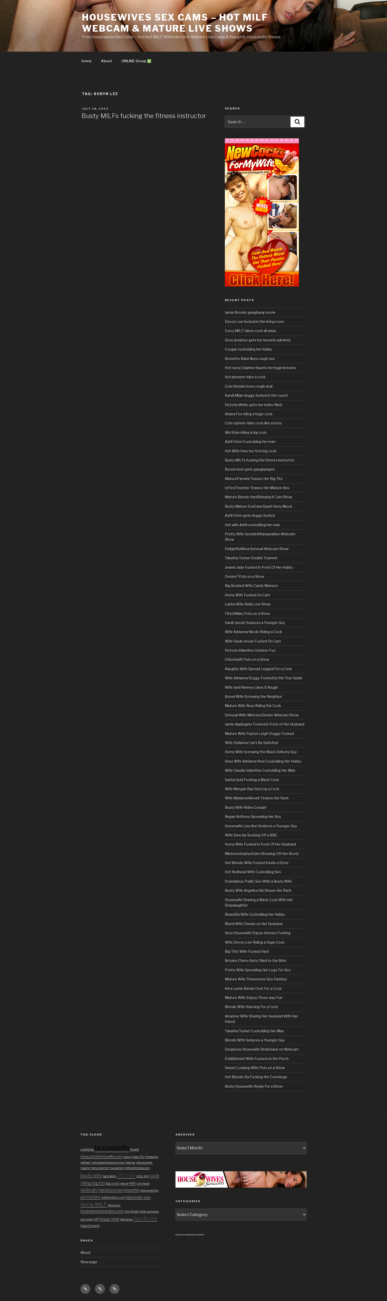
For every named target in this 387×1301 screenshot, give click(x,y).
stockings (131, 1211)
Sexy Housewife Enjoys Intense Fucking (257, 933)
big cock (112, 1183)
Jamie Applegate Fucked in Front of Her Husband (264, 724)
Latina (127, 1156)
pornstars (90, 1196)
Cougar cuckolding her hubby (248, 349)
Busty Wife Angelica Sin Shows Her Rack (258, 890)
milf (96, 1219)
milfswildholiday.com (137, 1168)
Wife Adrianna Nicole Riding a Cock (253, 632)
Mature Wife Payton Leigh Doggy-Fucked (259, 733)
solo (147, 1197)
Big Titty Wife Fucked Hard (247, 951)
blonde (126, 1174)
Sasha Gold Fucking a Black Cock (252, 780)
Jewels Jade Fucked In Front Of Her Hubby (259, 567)
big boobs (134, 1197)
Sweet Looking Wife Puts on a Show (255, 1068)
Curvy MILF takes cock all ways (250, 331)
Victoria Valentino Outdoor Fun (250, 650)
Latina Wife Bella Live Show (248, 604)
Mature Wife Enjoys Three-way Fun (253, 997)
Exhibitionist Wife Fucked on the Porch (257, 1058)
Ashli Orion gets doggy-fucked (250, 515)
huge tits (138, 1156)
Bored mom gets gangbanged (249, 469)
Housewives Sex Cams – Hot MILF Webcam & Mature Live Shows (175, 23)
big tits (98, 1182)
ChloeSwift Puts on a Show (247, 659)
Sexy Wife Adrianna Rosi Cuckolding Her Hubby (263, 761)
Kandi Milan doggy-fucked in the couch (256, 395)
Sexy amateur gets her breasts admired (257, 340)
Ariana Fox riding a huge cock (248, 414)
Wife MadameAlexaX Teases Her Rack (257, 798)
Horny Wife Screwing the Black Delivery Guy (261, 752)
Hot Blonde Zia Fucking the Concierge (256, 1077)
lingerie (85, 1168)
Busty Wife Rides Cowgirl (245, 807)
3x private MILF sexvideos (190, 1234)
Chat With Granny (200, 1234)
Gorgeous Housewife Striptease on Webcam (262, 1049)
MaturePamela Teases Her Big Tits (254, 478)
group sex (153, 1211)
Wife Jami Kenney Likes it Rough (251, 687)
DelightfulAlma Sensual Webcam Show (257, 549)
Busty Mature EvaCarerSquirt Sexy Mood (258, 506)
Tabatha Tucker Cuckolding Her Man (254, 1031)
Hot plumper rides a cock (245, 377)
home (86, 61)
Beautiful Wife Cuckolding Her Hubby (255, 914)
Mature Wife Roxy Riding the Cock (253, 705)
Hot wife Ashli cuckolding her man (252, 525)
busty (143, 1211)
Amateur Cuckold (179, 1234)
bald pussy (126, 1219)
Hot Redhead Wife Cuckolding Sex (253, 872)
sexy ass (142, 1176)
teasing (130, 1162)
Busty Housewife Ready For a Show (254, 1086)
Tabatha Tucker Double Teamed (251, 558)
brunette (131, 1190)
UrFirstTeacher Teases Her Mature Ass (257, 488)
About (106, 61)
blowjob (134, 1149)
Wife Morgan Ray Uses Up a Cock (252, 789)
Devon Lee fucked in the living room (254, 321)
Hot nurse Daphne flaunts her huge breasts (260, 368)
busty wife (91, 1175)
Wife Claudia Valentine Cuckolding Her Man (260, 770)
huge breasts (90, 1225)
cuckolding (87, 1149)
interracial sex (144, 1162)
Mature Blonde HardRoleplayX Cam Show (258, 497)
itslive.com (114, 1205)
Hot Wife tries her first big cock (250, 451)
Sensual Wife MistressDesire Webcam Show (262, 715)
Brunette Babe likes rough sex (250, 358)
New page (88, 1262)
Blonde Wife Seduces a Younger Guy (255, 1040)
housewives (116, 1168)
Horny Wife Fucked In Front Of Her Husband (260, 844)
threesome (151, 1156)
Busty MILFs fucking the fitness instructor (143, 116)
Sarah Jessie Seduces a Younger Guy (255, 622)
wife (132, 1183)
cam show (86, 1219)
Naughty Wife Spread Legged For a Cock (258, 669)
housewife (112, 1147)
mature (123, 1183)
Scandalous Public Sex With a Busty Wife (258, 881)
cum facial (143, 1183)
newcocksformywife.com (101, 1156)
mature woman (149, 1190)
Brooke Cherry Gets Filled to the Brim (255, 960)
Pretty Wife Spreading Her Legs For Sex (258, 970)
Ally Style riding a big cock (246, 432)
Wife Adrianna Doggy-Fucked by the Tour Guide (263, 678)
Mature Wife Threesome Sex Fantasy (256, 979)
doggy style (109, 1219)
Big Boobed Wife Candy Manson (251, 585)
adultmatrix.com (113, 1197)
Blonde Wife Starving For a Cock (251, 1007)
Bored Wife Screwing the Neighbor (253, 696)
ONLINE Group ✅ (136, 61)
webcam (89, 1189)
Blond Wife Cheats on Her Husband (253, 924)
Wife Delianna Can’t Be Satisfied (251, 743)
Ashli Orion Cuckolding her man (250, 441)
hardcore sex (111, 1189)
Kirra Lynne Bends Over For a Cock (253, 988)
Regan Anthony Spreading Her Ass (253, 816)
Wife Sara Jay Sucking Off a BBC (251, 835)
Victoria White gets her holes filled (253, 405)
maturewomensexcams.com (108, 1162)
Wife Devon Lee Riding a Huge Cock (255, 942)
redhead (85, 1162)
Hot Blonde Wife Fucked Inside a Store (257, 863)
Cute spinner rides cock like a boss (253, 423)
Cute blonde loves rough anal (248, 386)
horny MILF (93, 1204)
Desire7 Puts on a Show (244, 576)
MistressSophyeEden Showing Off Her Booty (262, 853)
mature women (99, 1168)
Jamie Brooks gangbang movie (250, 312)
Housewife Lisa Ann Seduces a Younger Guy (261, 826)
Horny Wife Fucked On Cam (247, 595)
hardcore (145, 1218)
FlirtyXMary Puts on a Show (247, 613)
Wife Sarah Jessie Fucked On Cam (253, 641)
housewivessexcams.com (102, 1211)
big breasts (109, 1176)
